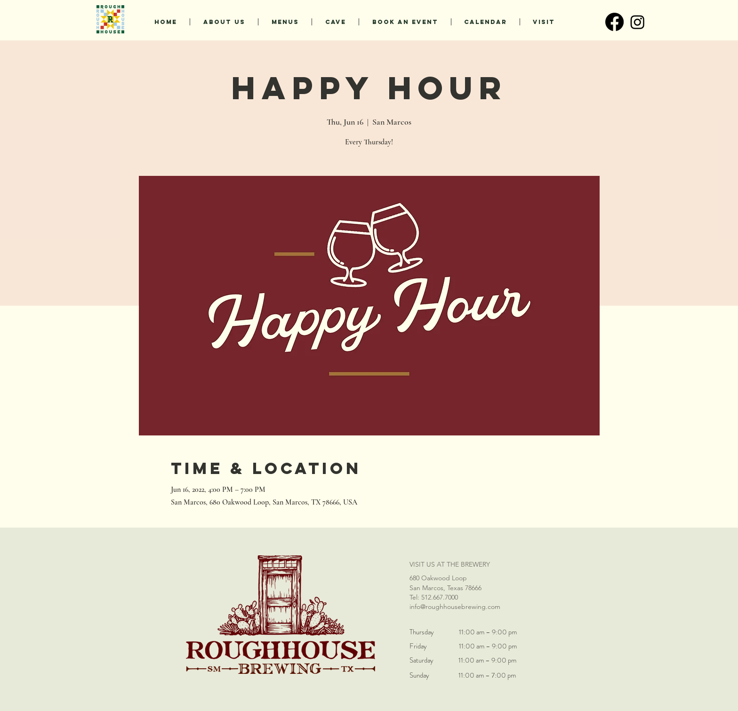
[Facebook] (614, 22)
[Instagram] (637, 22)
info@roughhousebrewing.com (454, 606)
